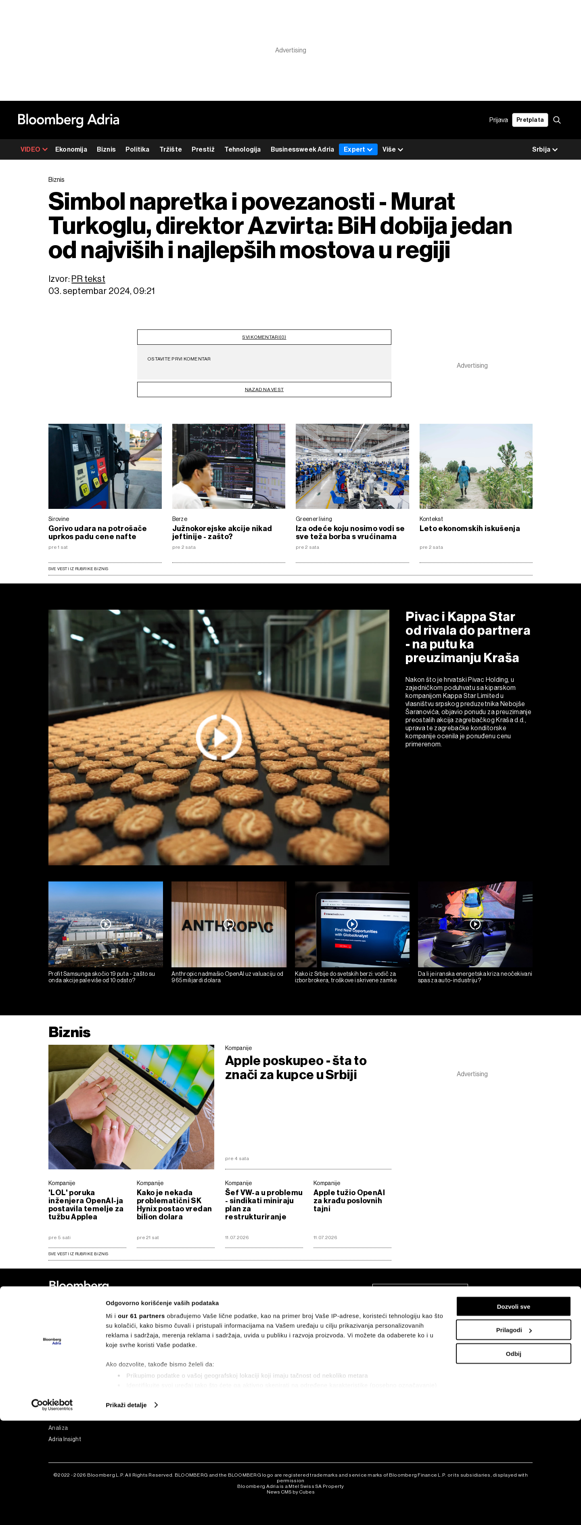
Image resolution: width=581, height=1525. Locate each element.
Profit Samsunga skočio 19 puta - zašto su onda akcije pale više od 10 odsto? (101, 977)
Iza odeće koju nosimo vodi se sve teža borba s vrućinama (350, 533)
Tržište (170, 149)
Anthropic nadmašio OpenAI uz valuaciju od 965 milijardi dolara (227, 977)
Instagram (425, 1349)
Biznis (106, 149)
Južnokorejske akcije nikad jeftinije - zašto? (222, 533)
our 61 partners (141, 1420)
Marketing (304, 1371)
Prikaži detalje (126, 1509)
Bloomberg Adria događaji (202, 1349)
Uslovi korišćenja (312, 1326)
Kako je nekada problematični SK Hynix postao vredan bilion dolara (174, 1205)
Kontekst (431, 519)
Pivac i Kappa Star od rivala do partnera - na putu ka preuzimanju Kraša (468, 637)
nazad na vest (264, 384)
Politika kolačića (311, 1360)
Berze (180, 519)
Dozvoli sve (514, 1410)
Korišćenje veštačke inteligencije (333, 1382)
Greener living (314, 519)
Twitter (421, 1360)
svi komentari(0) (264, 335)
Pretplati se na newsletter (420, 1292)
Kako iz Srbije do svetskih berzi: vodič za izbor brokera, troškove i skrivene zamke (346, 977)
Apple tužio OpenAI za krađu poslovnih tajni (349, 1201)
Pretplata (530, 120)
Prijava (498, 120)
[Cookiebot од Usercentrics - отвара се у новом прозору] (52, 1509)
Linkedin (423, 1371)
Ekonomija (71, 149)
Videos (178, 1326)
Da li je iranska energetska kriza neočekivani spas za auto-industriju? (475, 977)
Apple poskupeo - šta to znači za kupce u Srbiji (296, 1068)
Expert (358, 149)
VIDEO (34, 149)
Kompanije (238, 1048)
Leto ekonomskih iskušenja (470, 529)
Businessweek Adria (302, 149)
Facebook (424, 1337)
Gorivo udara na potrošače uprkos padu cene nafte (97, 533)
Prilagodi (514, 1434)
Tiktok (420, 1382)
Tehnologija (242, 149)
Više (392, 150)
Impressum (304, 1349)
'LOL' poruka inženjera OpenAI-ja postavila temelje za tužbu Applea (86, 1205)
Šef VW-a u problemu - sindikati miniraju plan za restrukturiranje (264, 1205)
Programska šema (192, 1337)
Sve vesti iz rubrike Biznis (78, 569)
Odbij (513, 1457)
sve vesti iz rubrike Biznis (78, 1254)
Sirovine (58, 519)
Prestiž (203, 149)
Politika (137, 149)
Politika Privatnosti (314, 1337)
